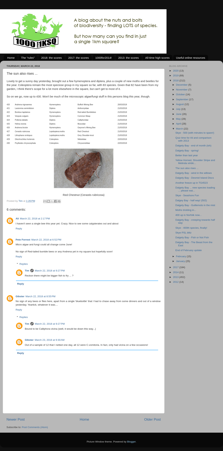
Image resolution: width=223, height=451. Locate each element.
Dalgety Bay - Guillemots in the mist (195, 205)
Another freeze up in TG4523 (191, 182)
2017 (176, 267)
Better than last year (186, 155)
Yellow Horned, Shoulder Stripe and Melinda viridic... (195, 162)
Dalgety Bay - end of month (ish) (193, 145)
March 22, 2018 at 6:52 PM (46, 239)
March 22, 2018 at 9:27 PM (50, 270)
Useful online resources (190, 57)
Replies (24, 264)
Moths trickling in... (185, 210)
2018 (176, 80)
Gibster (20, 296)
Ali (17, 218)
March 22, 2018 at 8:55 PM (40, 296)
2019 (176, 75)
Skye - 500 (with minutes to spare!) (194, 132)
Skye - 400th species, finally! (191, 227)
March (180, 128)
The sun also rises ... (187, 168)
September (182, 99)
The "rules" (28, 57)
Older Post (152, 419)
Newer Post (16, 419)
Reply (19, 228)
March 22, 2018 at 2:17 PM (35, 218)
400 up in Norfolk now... (188, 215)
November (182, 89)
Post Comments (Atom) (35, 427)
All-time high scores (157, 57)
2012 (176, 282)
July (178, 109)
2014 (176, 272)
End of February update (188, 250)
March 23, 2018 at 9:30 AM (49, 340)
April (179, 123)
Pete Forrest (23, 239)
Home (11, 57)
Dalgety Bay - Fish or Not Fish (192, 237)
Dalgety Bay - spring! (187, 150)
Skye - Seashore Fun (187, 195)
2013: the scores (128, 57)
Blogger (131, 441)
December (182, 84)
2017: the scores (78, 57)
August (180, 104)
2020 (176, 70)
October (181, 94)
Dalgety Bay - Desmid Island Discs (194, 177)
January (181, 261)
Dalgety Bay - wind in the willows (193, 173)
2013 (176, 277)
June (179, 114)
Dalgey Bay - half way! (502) (191, 200)
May (178, 118)
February (181, 256)
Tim (27, 270)
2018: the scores (51, 57)
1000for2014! (103, 57)
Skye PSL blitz (183, 232)
